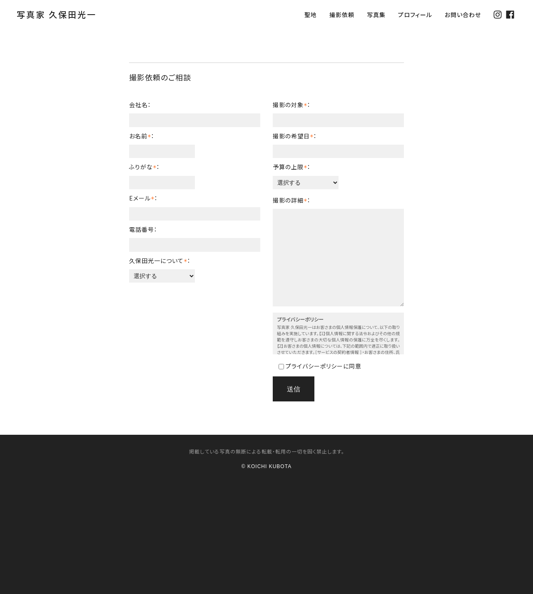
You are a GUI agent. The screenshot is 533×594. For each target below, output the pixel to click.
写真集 (376, 14)
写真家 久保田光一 (57, 14)
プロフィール (415, 14)
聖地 (310, 14)
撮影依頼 (341, 14)
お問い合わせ (463, 14)
